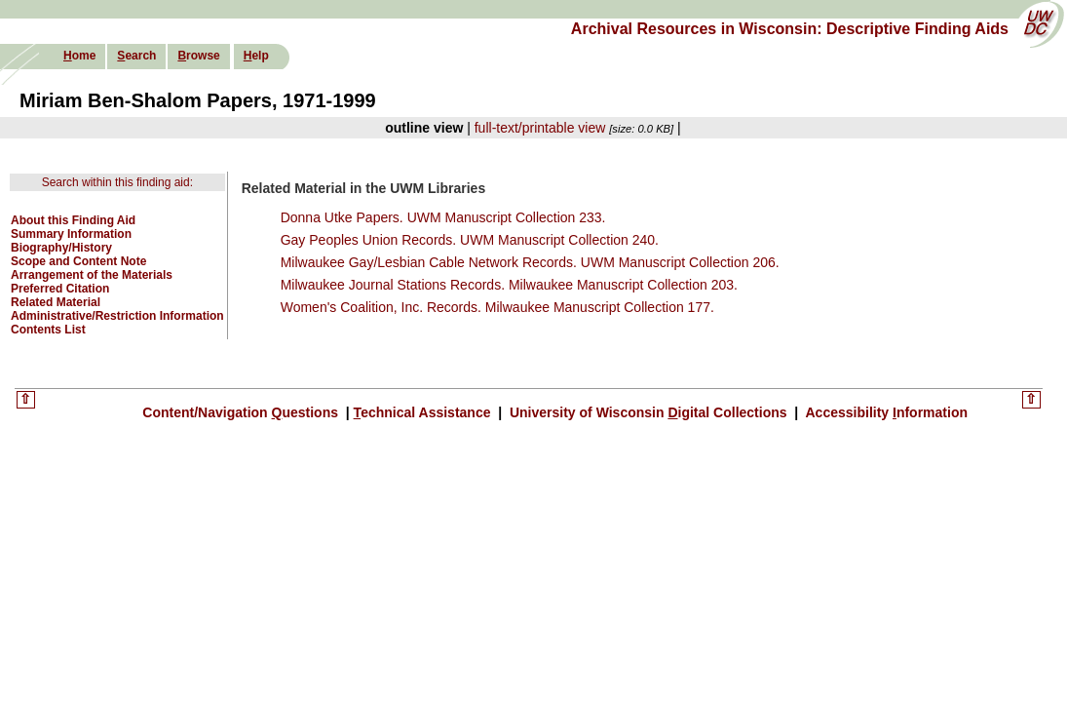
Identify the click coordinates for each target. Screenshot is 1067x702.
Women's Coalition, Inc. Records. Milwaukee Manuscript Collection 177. (497, 307)
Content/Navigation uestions (242, 412)
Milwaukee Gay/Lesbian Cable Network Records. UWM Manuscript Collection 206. (530, 262)
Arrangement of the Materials (91, 275)
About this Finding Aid (73, 220)
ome (79, 55)
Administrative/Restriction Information (117, 316)
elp (256, 55)
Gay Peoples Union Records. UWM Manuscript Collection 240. (470, 240)
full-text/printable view (540, 128)
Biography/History (61, 247)
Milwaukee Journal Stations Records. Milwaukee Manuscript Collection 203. (509, 284)
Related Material (55, 302)
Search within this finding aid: (117, 182)
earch (136, 55)
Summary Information (71, 234)
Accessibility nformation (885, 412)
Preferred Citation (60, 288)
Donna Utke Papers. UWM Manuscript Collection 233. (443, 217)
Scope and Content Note (78, 261)
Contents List (48, 329)
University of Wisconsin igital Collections (648, 412)
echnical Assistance (424, 412)
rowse (198, 55)
